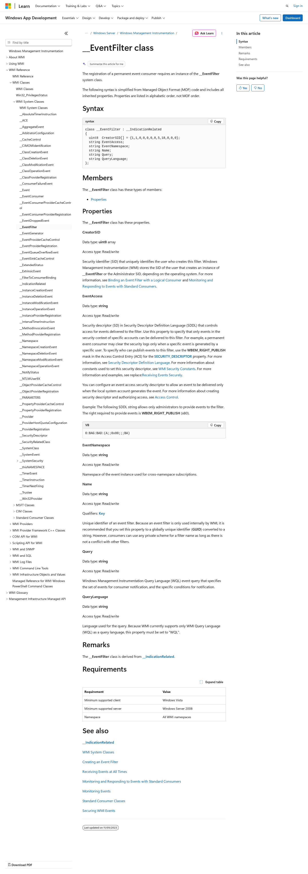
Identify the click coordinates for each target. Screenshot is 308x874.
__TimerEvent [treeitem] (28, 473)
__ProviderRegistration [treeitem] (34, 429)
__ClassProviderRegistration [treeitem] (38, 177)
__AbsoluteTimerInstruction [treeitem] (38, 114)
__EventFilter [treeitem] (28, 227)
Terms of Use (162, 860)
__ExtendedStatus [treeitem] (31, 265)
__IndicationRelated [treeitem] (32, 284)
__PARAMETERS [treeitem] (30, 397)
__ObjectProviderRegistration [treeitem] (39, 391)
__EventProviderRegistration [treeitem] (38, 246)
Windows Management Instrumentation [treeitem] (36, 51)
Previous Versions (40, 860)
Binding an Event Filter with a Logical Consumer (144, 280)
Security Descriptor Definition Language (139, 362)
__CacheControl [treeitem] (30, 139)
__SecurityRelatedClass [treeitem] (34, 442)
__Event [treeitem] (24, 190)
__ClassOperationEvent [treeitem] (34, 171)
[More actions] (222, 33)
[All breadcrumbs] (86, 33)
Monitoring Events (96, 791)
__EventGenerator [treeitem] (31, 233)
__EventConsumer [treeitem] (31, 196)
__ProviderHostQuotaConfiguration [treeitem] (43, 423)
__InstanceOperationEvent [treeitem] (37, 309)
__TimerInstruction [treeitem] (32, 480)
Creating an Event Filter (100, 761)
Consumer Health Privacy (127, 860)
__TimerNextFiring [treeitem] (31, 486)
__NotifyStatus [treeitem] (29, 372)
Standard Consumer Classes (103, 800)
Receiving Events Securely (162, 374)
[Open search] (287, 6)
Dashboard (292, 18)
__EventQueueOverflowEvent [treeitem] (38, 252)
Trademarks (183, 860)
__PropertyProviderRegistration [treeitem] (40, 410)
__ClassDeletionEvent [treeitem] (33, 158)
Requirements (248, 59)
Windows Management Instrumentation (147, 33)
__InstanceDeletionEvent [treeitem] (36, 296)
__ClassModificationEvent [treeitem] (36, 165)
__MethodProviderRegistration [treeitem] (39, 334)
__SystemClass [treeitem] (29, 448)
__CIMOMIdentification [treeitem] (35, 145)
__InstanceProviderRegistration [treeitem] (40, 315)
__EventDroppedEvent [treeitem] (34, 220)
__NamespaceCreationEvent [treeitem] (38, 347)
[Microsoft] (8, 6)
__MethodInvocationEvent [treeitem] (37, 328)
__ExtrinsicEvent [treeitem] (30, 271)
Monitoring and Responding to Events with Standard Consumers (131, 781)
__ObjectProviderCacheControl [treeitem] (40, 385)
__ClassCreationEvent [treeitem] (33, 152)
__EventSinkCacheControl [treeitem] (36, 258)
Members (245, 47)
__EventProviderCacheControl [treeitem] (39, 239)
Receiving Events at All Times (104, 771)
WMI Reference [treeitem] (22, 76)
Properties (99, 199)
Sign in (298, 6)
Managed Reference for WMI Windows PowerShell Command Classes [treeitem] (38, 583)
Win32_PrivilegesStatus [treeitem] (31, 95)
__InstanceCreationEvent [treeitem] (36, 290)
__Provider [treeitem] (26, 416)
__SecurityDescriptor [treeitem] (33, 435)
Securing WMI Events (98, 810)
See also (244, 65)
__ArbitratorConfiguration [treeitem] (36, 133)
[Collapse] (66, 33)
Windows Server (104, 33)
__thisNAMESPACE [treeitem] (32, 467)
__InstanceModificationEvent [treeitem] (38, 303)
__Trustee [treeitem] (25, 492)
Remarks (244, 53)
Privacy (97, 860)
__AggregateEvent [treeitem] (31, 127)
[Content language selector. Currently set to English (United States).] (25, 850)
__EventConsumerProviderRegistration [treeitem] (45, 214)
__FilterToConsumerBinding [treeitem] (37, 277)
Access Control (166, 397)
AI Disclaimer (14, 860)
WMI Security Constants (176, 368)
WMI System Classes (98, 752)
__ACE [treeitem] (23, 120)
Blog (60, 860)
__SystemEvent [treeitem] (29, 454)
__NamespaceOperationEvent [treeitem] (39, 366)
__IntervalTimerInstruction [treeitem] (37, 321)
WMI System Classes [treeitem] (33, 108)
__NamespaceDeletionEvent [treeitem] (38, 353)
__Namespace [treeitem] (28, 341)
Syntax (243, 41)
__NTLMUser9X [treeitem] (29, 378)
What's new (270, 18)
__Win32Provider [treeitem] (30, 498)
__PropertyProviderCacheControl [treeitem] (41, 404)
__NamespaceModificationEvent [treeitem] (40, 359)
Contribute (79, 860)
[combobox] (38, 42)
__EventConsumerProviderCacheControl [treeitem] (45, 205)
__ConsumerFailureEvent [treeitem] (36, 183)
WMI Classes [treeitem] (24, 89)
